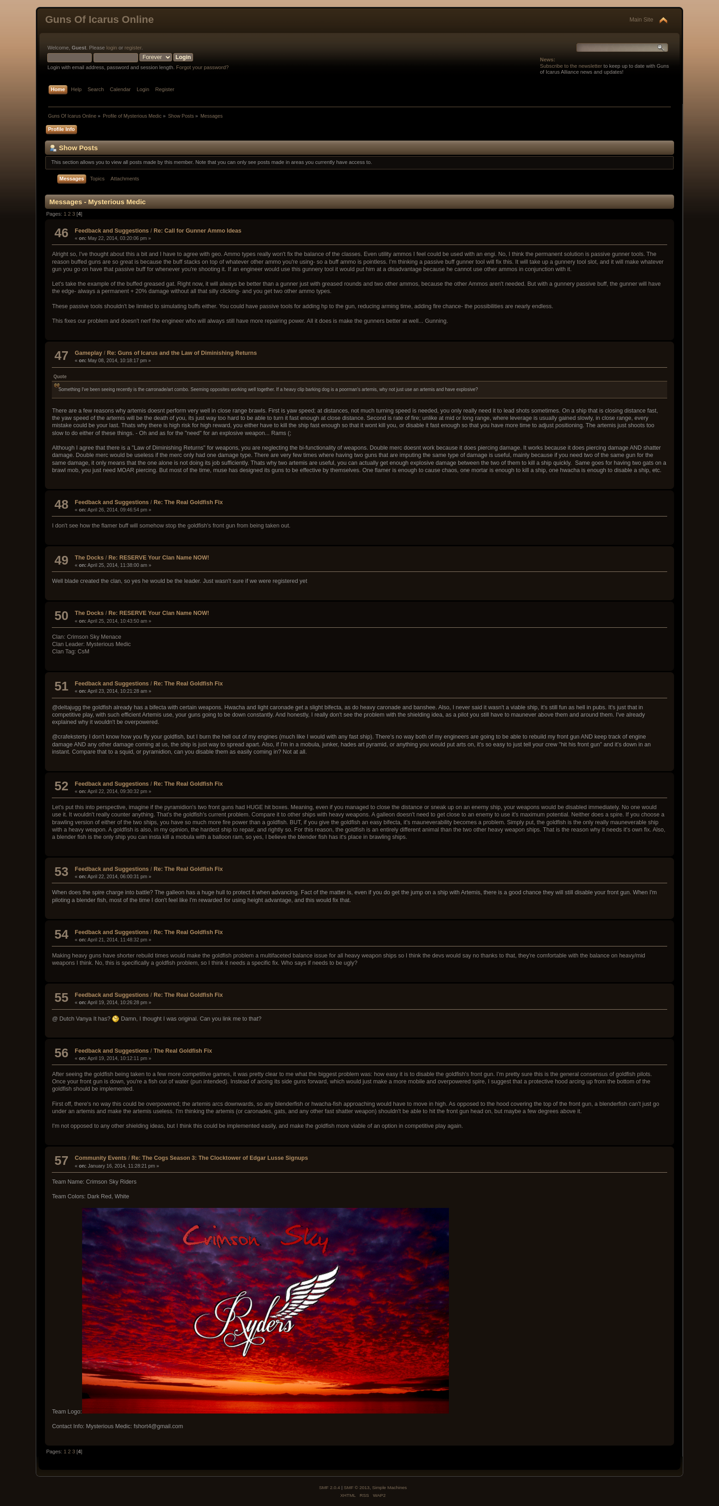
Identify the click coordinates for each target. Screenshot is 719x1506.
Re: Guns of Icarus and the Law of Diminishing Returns (182, 353)
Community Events (101, 1158)
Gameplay (88, 353)
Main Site (641, 19)
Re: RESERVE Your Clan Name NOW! (159, 558)
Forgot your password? (202, 67)
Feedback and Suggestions (112, 231)
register (133, 47)
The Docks (89, 558)
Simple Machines (389, 1487)
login (111, 47)
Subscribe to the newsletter (571, 66)
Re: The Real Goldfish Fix (188, 502)
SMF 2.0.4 (329, 1487)
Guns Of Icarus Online (99, 19)
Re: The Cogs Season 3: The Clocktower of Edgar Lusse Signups (219, 1158)
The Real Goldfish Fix (183, 1051)
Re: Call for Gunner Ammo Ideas (197, 231)
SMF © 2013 (357, 1487)
